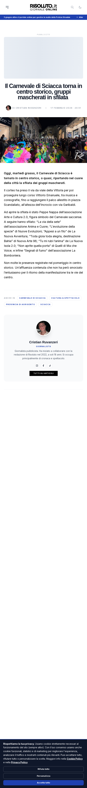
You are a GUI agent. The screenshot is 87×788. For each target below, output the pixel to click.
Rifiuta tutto (43, 769)
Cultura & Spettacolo (65, 298)
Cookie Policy (75, 758)
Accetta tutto (43, 782)
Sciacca (45, 304)
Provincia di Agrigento (20, 304)
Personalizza (43, 776)
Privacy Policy (19, 762)
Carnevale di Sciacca (32, 298)
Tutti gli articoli (43, 373)
